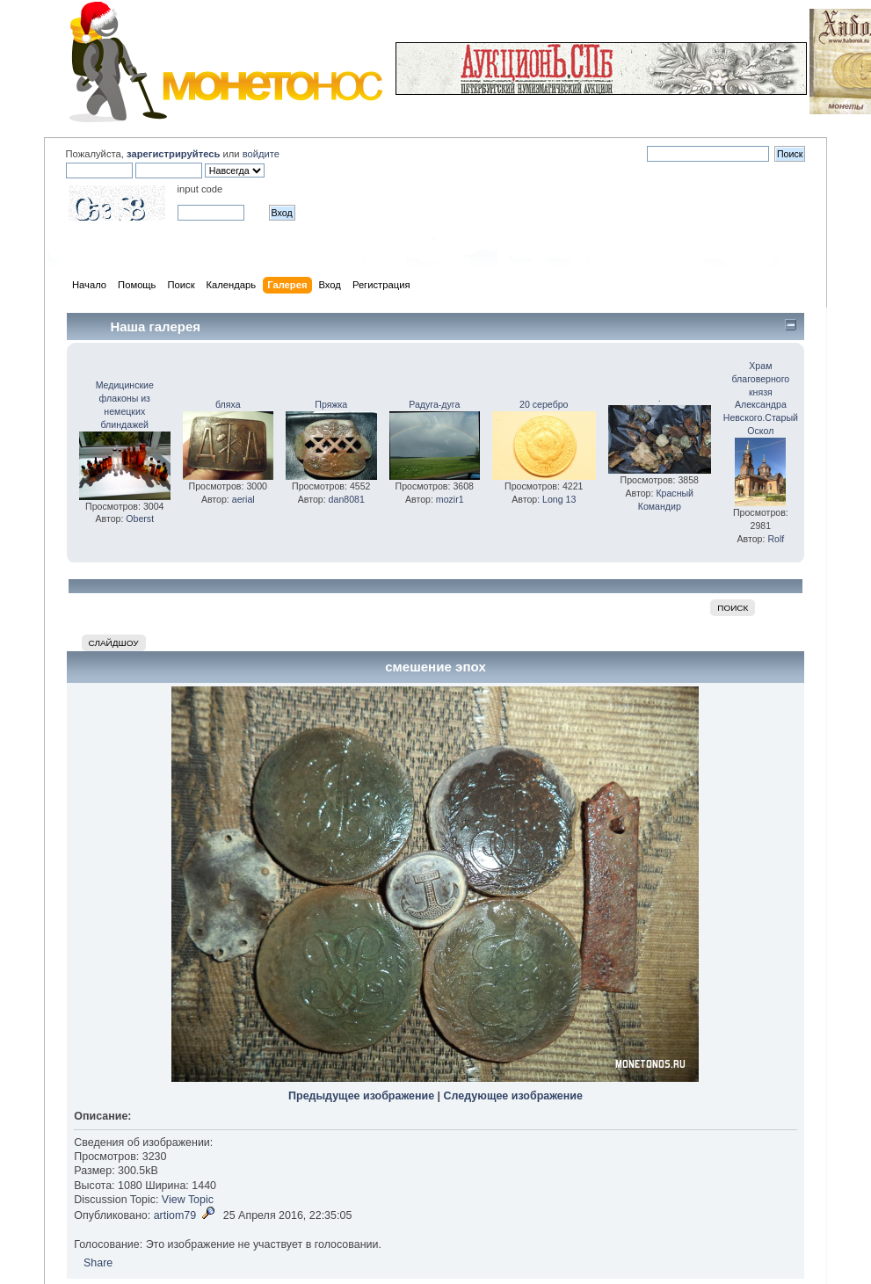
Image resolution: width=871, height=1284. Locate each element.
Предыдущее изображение (361, 1096)
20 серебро (543, 404)
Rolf (775, 538)
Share (98, 1263)
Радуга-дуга (434, 404)
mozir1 (450, 499)
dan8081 (347, 499)
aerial (243, 499)
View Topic (188, 1199)
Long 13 (559, 499)
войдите (261, 154)
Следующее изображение (513, 1096)
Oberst (140, 518)
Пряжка (331, 404)
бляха (228, 404)
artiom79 (175, 1215)
